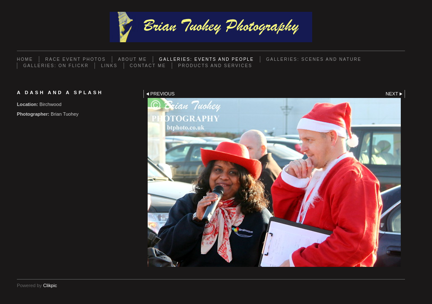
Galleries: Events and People (206, 59)
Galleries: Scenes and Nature (314, 59)
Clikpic (50, 285)
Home (25, 59)
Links (109, 65)
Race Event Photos (75, 59)
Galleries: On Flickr (56, 65)
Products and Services (215, 65)
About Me (132, 59)
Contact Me (148, 65)
